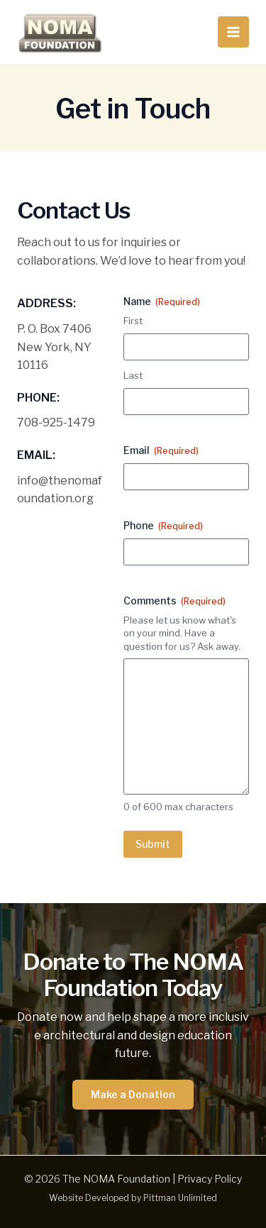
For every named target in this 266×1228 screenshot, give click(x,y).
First (133, 320)
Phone (163, 525)
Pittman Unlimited (180, 1198)
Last (133, 375)
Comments (174, 600)
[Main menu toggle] (233, 32)
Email (161, 450)
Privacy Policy (209, 1179)
